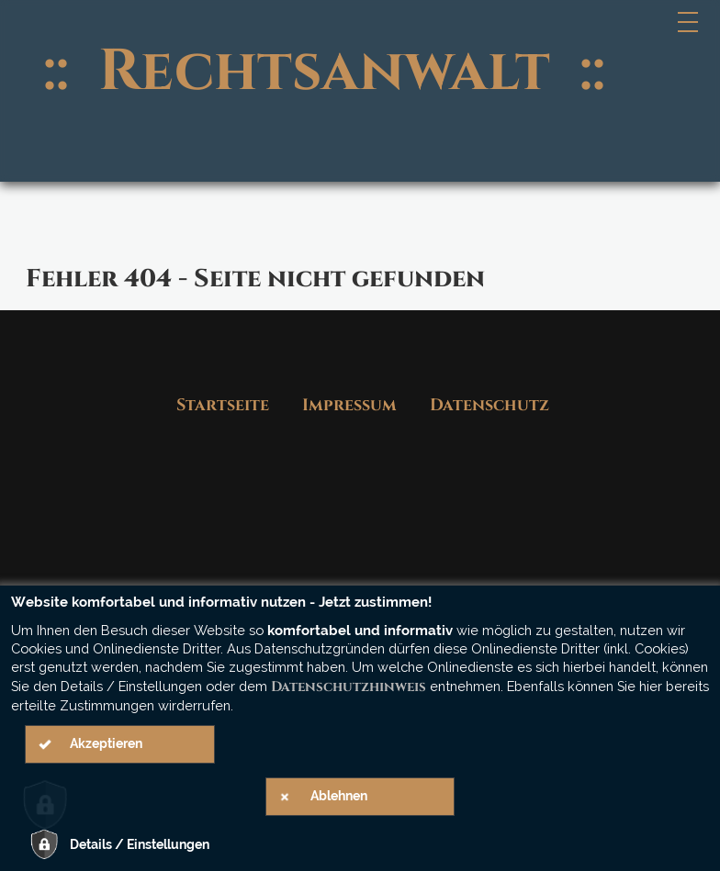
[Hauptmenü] (689, 22)
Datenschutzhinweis (348, 687)
